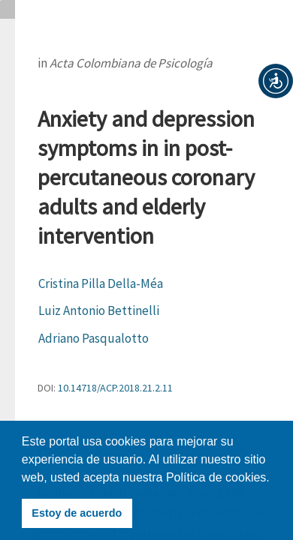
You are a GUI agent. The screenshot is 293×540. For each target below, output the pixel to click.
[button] (275, 81)
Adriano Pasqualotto (93, 338)
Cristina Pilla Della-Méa (100, 283)
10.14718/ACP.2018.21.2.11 (115, 387)
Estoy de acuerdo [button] (77, 513)
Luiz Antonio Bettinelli (98, 310)
